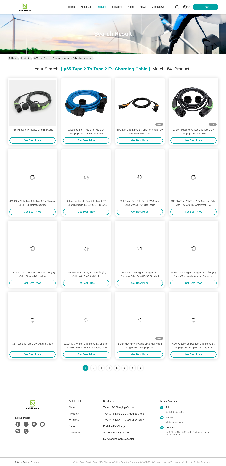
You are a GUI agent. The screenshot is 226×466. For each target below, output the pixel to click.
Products (25, 58)
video (131, 6)
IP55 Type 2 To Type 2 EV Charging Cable (32, 130)
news (143, 6)
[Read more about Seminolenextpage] (132, 368)
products (101, 6)
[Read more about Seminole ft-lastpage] (140, 368)
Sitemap (35, 462)
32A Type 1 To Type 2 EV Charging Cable (32, 344)
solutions (117, 6)
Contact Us (75, 432)
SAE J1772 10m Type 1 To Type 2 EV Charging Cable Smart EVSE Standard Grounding (140, 276)
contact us (158, 6)
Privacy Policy (22, 462)
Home (71, 6)
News (72, 426)
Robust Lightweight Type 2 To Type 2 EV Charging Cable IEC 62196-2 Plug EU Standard (86, 205)
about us (85, 6)
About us (74, 407)
